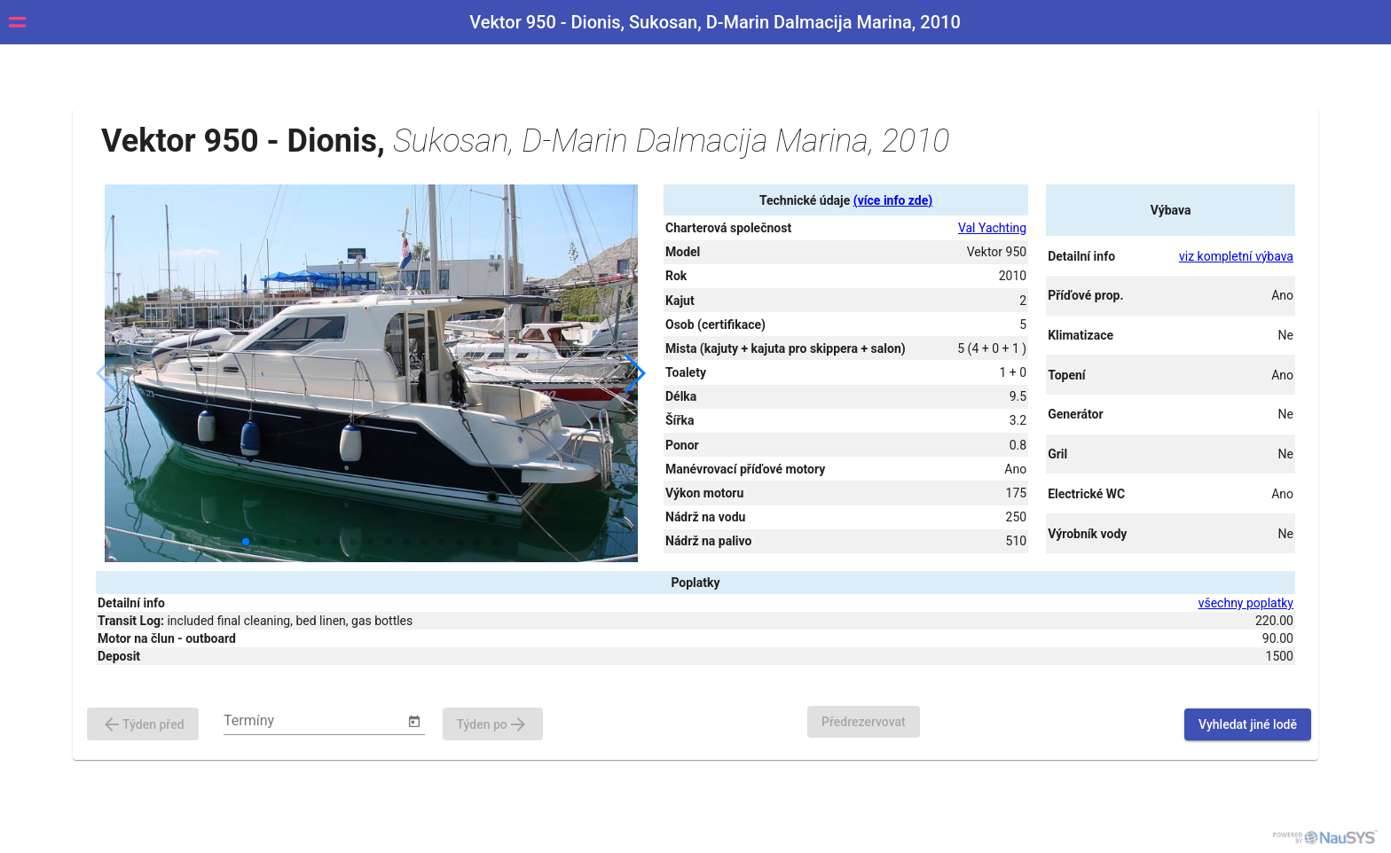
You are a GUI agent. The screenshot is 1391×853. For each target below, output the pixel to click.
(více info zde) (892, 200)
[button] (634, 373)
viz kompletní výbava (1236, 256)
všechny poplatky (1245, 603)
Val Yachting (992, 228)
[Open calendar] (414, 721)
